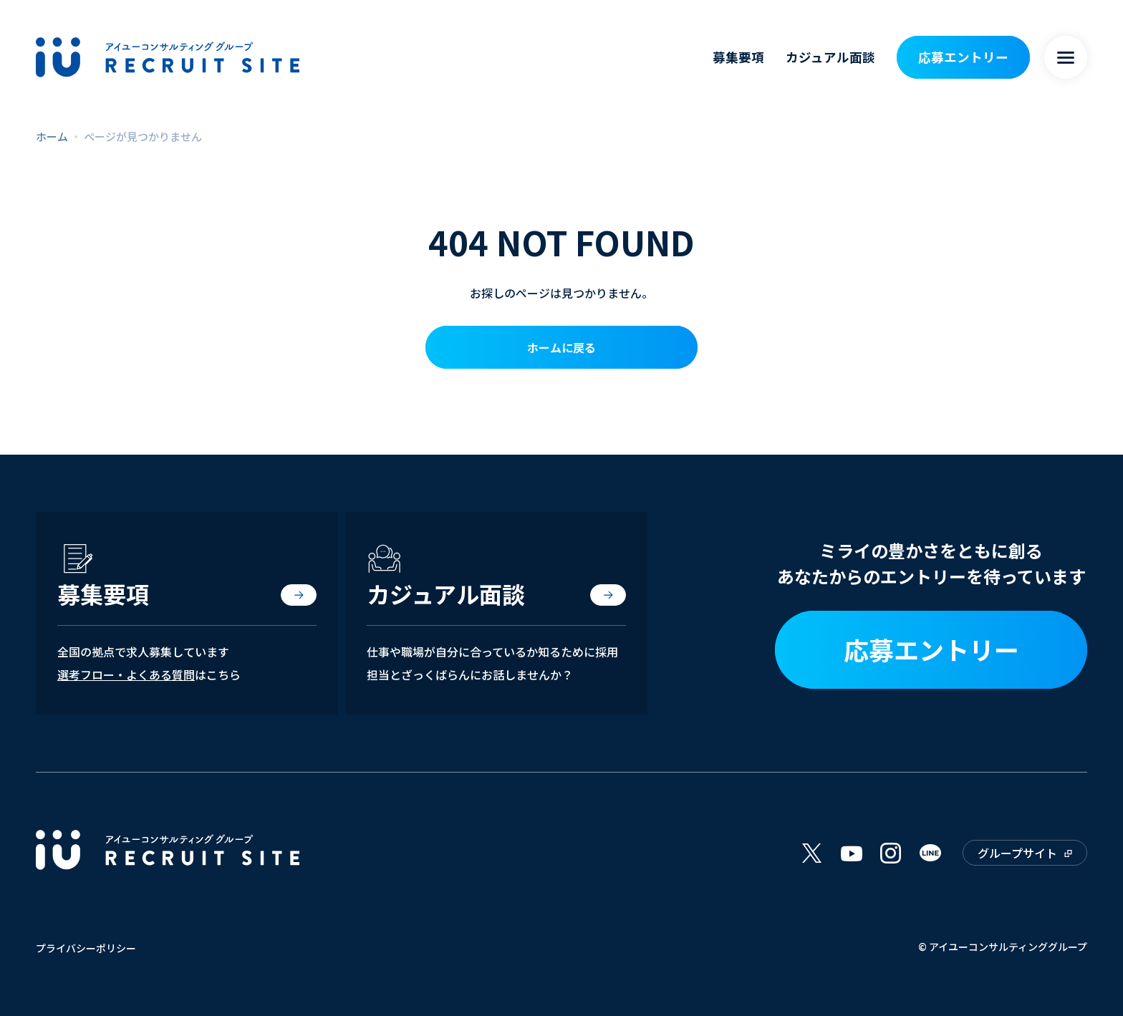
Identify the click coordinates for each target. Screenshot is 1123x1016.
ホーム (52, 136)
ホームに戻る (561, 347)
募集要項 (738, 57)
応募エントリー (963, 57)
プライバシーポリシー (86, 948)
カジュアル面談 (830, 57)
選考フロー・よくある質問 (126, 674)
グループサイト (1017, 852)
